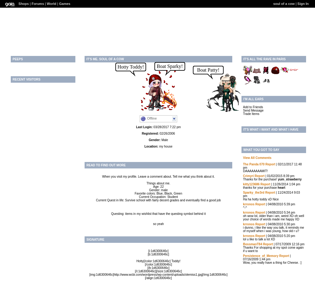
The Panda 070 (254, 164)
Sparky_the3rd (253, 192)
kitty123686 (251, 184)
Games (64, 4)
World (51, 4)
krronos (248, 204)
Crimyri (248, 176)
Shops (23, 4)
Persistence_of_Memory (260, 256)
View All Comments (257, 158)
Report (270, 164)
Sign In (303, 4)
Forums (38, 4)
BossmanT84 (252, 244)
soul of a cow (284, 4)
